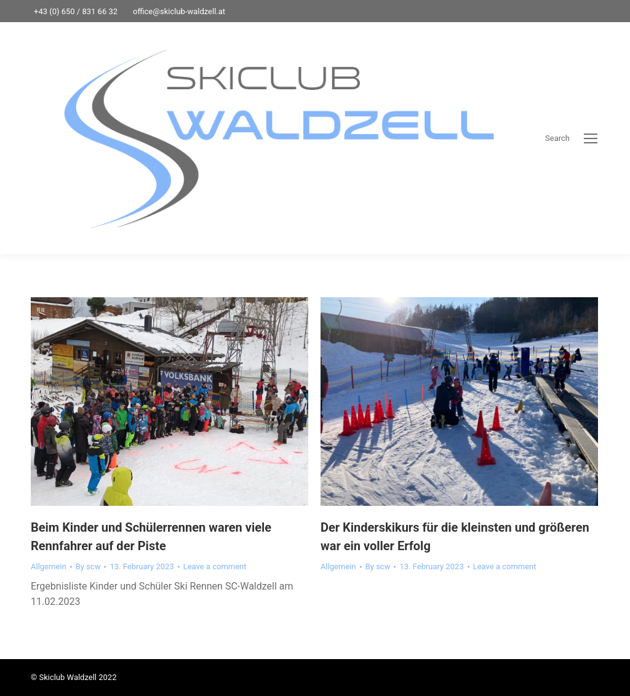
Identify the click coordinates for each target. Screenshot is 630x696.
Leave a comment (215, 566)
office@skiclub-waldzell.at (179, 11)
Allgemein (48, 566)
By (88, 566)
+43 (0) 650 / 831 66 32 (76, 11)
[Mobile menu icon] (590, 138)
